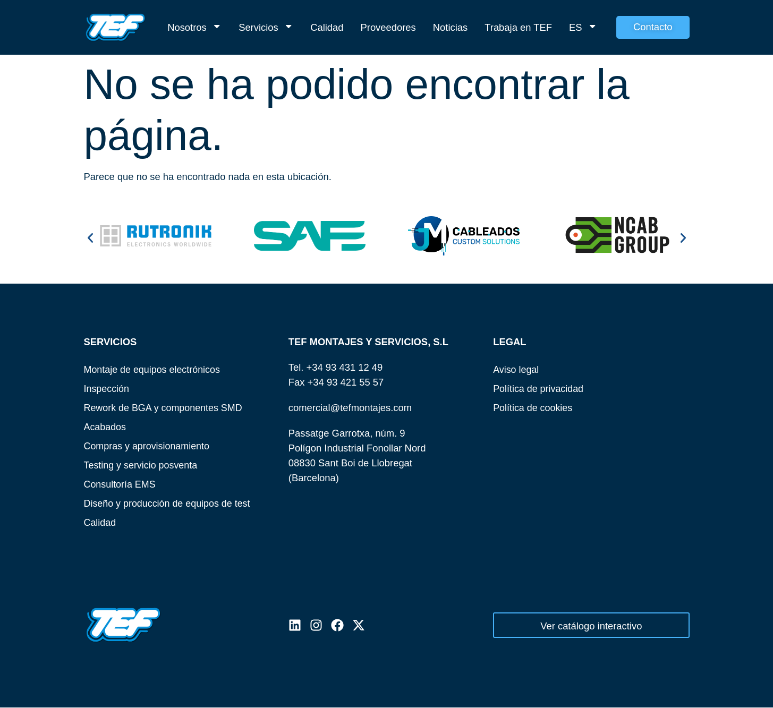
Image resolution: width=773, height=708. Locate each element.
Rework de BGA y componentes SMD (165, 407)
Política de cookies (533, 407)
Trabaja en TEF (518, 27)
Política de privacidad (539, 388)
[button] (90, 238)
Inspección (107, 388)
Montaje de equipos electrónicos (154, 369)
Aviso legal (516, 369)
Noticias (450, 27)
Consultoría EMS (121, 484)
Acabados (106, 426)
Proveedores (388, 27)
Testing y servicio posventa (142, 465)
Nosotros (194, 27)
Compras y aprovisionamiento (148, 445)
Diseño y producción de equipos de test (169, 503)
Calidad (326, 27)
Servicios (266, 27)
